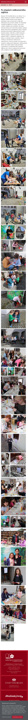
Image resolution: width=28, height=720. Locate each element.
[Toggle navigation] (26, 1)
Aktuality (3, 5)
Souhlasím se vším (17, 717)
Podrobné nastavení (6, 717)
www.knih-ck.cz (15, 669)
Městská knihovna (8, 2)
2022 (10, 5)
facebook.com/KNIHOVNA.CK (14, 671)
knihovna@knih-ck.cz (15, 668)
